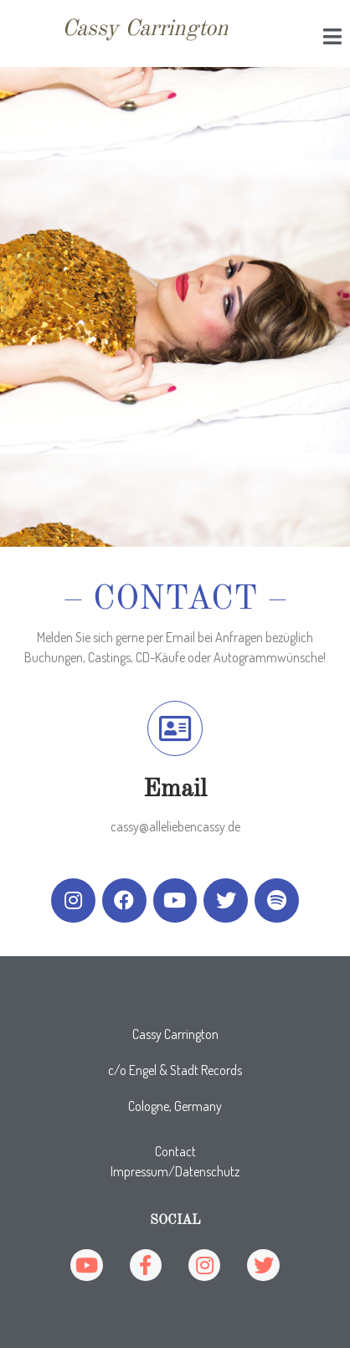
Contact (175, 1151)
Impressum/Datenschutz (175, 1171)
